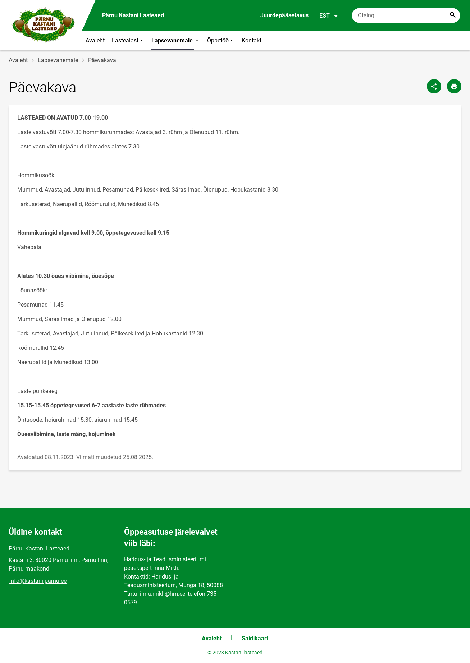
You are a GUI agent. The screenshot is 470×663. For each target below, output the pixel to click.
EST (328, 16)
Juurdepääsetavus (284, 15)
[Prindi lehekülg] (454, 86)
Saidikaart (255, 638)
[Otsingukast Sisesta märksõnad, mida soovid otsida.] (406, 15)
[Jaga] (434, 86)
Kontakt (251, 40)
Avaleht (95, 40)
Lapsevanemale (175, 40)
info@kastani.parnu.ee (38, 580)
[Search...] (453, 15)
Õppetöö (220, 40)
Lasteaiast (128, 40)
